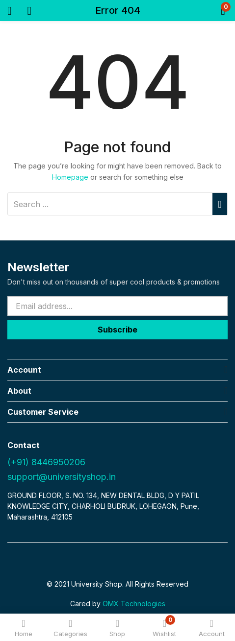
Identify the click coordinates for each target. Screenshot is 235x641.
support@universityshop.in (61, 477)
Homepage (70, 177)
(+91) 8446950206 (46, 462)
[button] (206, 10)
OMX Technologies (134, 603)
